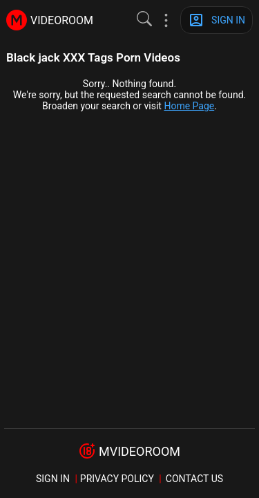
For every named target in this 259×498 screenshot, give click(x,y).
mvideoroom (139, 451)
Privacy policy (117, 478)
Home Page (189, 105)
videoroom (61, 20)
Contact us (194, 478)
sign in (53, 478)
